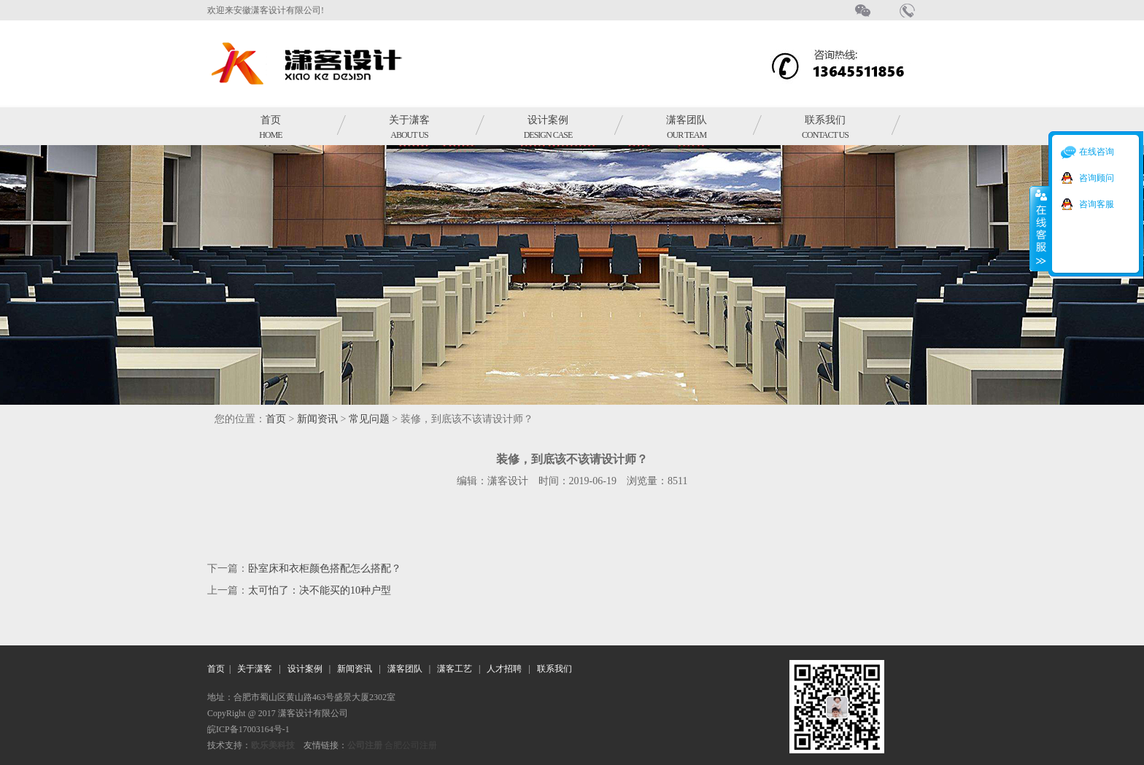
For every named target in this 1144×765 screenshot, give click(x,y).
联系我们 (825, 127)
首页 (270, 127)
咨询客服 (1096, 204)
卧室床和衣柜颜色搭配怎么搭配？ (324, 568)
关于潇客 (409, 127)
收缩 (1039, 228)
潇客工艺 (454, 669)
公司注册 (364, 745)
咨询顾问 (1096, 178)
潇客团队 (686, 127)
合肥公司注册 (410, 745)
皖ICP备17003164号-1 (248, 729)
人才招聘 (504, 669)
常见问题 (369, 418)
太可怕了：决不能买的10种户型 (319, 590)
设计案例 (548, 127)
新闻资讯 (317, 418)
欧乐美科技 (273, 745)
